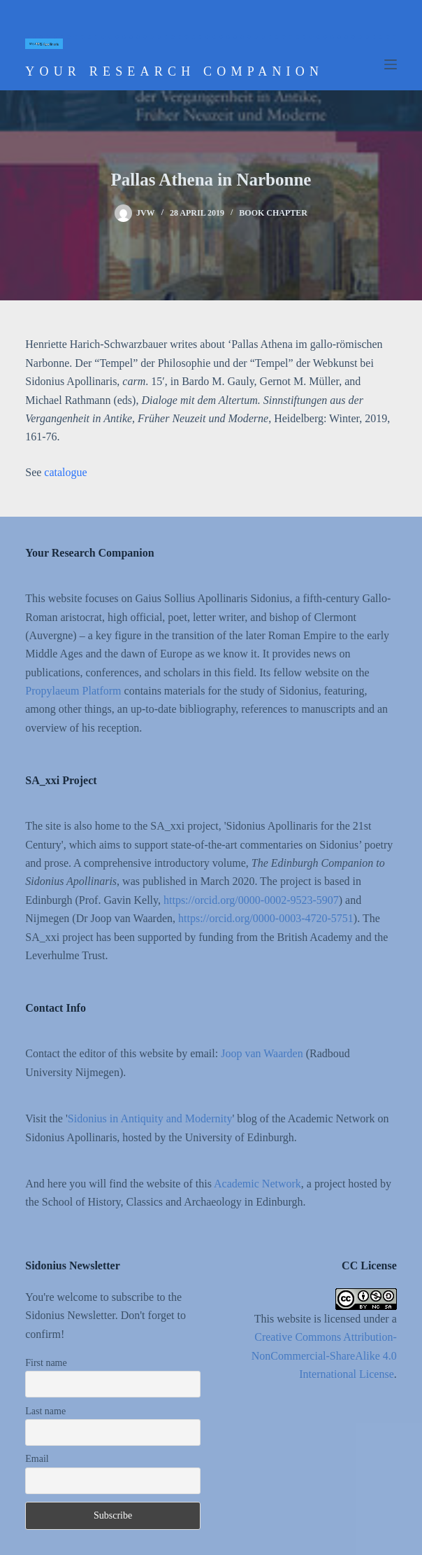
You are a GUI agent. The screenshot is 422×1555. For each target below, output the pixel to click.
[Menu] (390, 64)
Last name (45, 1411)
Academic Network (257, 1184)
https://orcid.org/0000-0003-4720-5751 (266, 918)
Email (36, 1458)
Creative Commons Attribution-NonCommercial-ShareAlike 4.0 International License (324, 1355)
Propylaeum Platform (73, 691)
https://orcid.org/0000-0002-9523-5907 (251, 900)
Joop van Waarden (262, 1053)
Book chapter (273, 213)
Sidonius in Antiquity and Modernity (150, 1118)
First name (46, 1363)
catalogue (65, 472)
